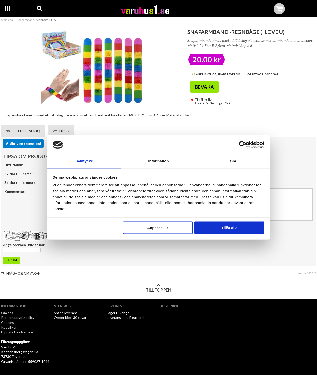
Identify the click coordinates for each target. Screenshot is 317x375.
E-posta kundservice (17, 332)
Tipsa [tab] (61, 131)
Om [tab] (233, 161)
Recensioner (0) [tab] (23, 131)
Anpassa (158, 227)
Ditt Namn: (13, 165)
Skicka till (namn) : (19, 174)
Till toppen (158, 288)
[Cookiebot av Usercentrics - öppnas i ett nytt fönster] (242, 145)
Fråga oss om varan (20, 273)
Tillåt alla (229, 227)
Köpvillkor (9, 327)
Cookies (7, 322)
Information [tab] (158, 161)
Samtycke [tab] (84, 161)
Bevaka (204, 87)
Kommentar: (14, 191)
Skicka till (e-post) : (20, 182)
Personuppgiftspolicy (17, 317)
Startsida (7, 19)
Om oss (7, 313)
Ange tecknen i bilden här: (24, 245)
